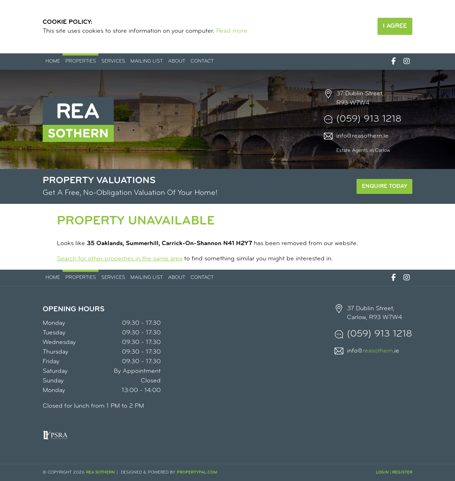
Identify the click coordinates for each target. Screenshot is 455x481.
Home (53, 61)
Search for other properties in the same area (119, 258)
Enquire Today (384, 186)
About (176, 61)
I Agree (395, 26)
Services (113, 61)
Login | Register (394, 472)
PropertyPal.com (197, 472)
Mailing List (146, 61)
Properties (80, 61)
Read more (231, 31)
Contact (202, 61)
